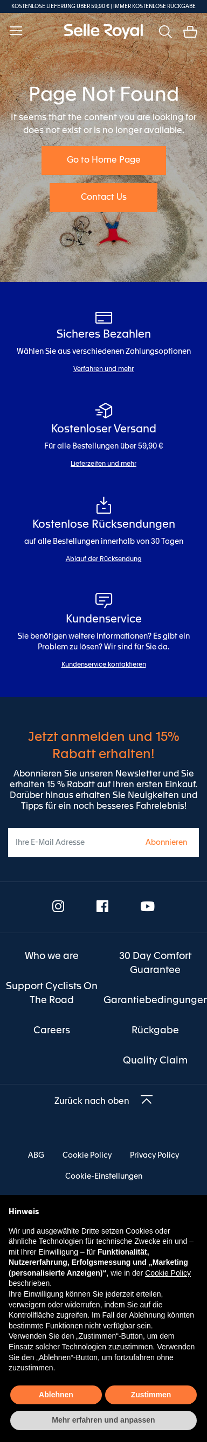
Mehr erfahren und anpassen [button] (103, 1420)
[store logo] (103, 31)
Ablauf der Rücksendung (104, 559)
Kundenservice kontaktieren (103, 665)
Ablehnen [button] (56, 1394)
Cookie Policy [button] (168, 1273)
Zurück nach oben (91, 1101)
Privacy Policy (154, 1155)
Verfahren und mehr (103, 369)
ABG (36, 1155)
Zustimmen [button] (151, 1394)
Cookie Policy (87, 1155)
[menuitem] (52, 956)
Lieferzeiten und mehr (103, 464)
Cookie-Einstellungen (103, 1176)
